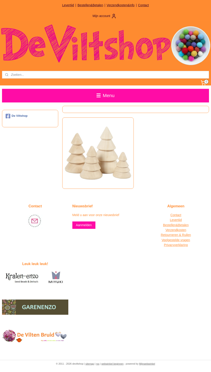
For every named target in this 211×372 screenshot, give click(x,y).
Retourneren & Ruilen (176, 235)
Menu (105, 95)
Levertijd (68, 5)
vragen (185, 240)
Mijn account (104, 16)
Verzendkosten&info (121, 5)
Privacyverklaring (176, 245)
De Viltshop (17, 116)
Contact (143, 5)
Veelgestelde (171, 240)
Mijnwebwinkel (147, 363)
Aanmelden (84, 225)
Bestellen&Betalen (90, 5)
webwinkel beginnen (112, 363)
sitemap (89, 363)
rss (97, 363)
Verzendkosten (176, 230)
